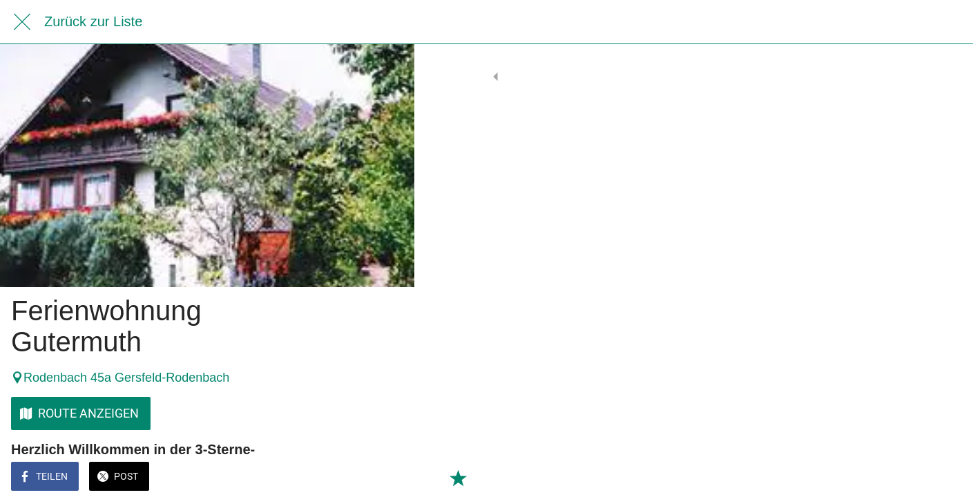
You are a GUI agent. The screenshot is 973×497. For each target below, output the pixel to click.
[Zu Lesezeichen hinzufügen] (386, 477)
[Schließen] (22, 22)
